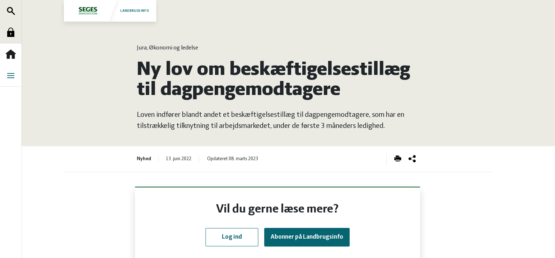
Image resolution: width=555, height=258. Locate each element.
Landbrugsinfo (110, 10)
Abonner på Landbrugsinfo (307, 237)
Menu (12, 75)
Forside (12, 54)
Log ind (12, 32)
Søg (12, 11)
